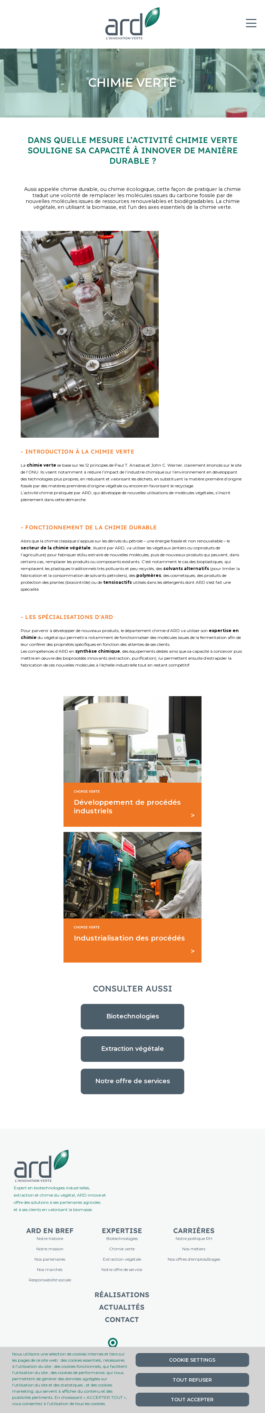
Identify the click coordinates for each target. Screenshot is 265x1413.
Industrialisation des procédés (129, 938)
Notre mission (49, 1248)
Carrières (194, 1230)
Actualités (122, 1307)
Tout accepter (192, 1399)
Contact (122, 1319)
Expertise (122, 1230)
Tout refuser (192, 1380)
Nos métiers (193, 1248)
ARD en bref (49, 1230)
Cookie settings (192, 1360)
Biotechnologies (132, 1016)
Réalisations (122, 1294)
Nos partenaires (50, 1259)
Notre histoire (50, 1238)
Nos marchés (49, 1269)
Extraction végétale (132, 1049)
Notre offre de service (121, 1269)
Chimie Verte (87, 791)
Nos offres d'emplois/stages (194, 1259)
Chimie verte (122, 1248)
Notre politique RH (194, 1238)
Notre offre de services (132, 1081)
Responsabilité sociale (50, 1279)
